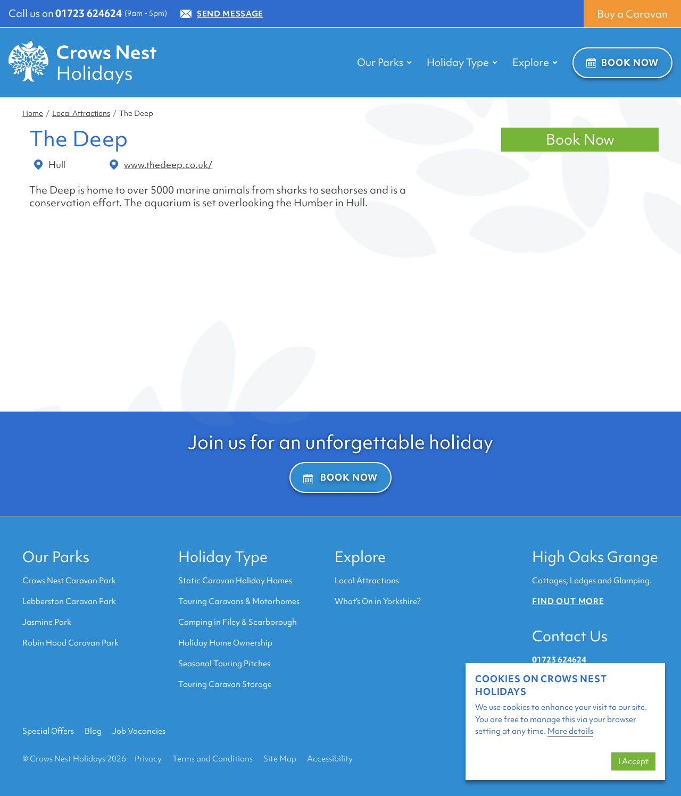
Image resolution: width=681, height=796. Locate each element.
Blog (93, 731)
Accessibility (330, 758)
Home (32, 113)
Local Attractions (81, 113)
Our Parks (55, 557)
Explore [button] (535, 62)
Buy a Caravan (632, 14)
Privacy (148, 758)
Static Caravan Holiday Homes (235, 580)
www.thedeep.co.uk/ (161, 164)
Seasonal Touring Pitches (224, 663)
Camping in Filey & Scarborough (237, 622)
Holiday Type (223, 557)
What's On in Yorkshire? (378, 601)
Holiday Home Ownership (225, 643)
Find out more (568, 601)
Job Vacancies (138, 731)
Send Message (221, 14)
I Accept (633, 761)
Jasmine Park (46, 622)
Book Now (622, 62)
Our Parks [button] (384, 62)
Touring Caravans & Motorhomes (239, 601)
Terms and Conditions (212, 758)
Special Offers (48, 731)
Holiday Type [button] (462, 62)
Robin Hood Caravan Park (70, 643)
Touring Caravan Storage (225, 684)
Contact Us (570, 636)
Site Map (279, 758)
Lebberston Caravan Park (69, 601)
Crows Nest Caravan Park (69, 580)
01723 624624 (88, 13)
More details (570, 731)
